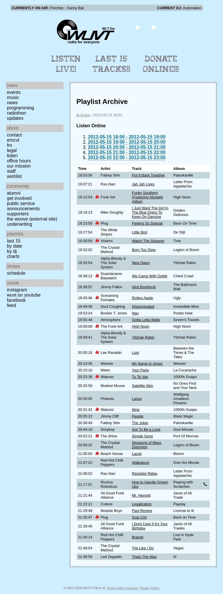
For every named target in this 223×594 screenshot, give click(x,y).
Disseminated (143, 306)
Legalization (141, 504)
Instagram (17, 289)
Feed (11, 305)
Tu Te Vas (140, 377)
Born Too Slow (143, 250)
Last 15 (13, 240)
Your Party (140, 370)
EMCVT (13, 140)
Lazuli (136, 453)
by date (14, 246)
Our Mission (19, 166)
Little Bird (139, 232)
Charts (13, 256)
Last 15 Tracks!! (111, 64)
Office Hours (19, 160)
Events (13, 92)
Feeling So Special (147, 223)
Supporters (18, 213)
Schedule (16, 273)
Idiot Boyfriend (143, 287)
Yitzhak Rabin (143, 337)
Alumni (13, 193)
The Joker (140, 423)
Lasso (137, 398)
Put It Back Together (148, 175)
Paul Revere (142, 510)
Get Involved (19, 198)
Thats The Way (144, 557)
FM (9, 145)
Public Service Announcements (23, 206)
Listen (12, 155)
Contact (14, 134)
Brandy (138, 537)
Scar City (139, 517)
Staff (11, 171)
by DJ (12, 251)
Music (13, 97)
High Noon (140, 326)
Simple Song (142, 436)
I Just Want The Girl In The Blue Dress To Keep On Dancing (150, 212)
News (12, 102)
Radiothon (16, 113)
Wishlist (14, 176)
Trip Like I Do (143, 548)
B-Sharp (83, 115)
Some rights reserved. (122, 588)
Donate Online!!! (161, 64)
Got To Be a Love (146, 429)
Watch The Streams (148, 241)
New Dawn (141, 263)
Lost (135, 352)
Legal (12, 150)
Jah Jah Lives (143, 184)
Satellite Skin (142, 386)
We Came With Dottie (149, 276)
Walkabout (140, 462)
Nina (135, 409)
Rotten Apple (142, 298)
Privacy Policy (149, 588)
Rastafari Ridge (144, 473)
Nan (135, 313)
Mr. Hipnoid (141, 495)
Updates (15, 118)
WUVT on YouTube (24, 295)
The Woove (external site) (32, 219)
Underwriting (19, 224)
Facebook (16, 300)
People (137, 416)
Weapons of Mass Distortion (146, 445)
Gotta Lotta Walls (146, 320)
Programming (20, 107)
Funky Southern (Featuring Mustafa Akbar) (147, 197)
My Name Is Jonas (147, 363)
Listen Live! (66, 64)
